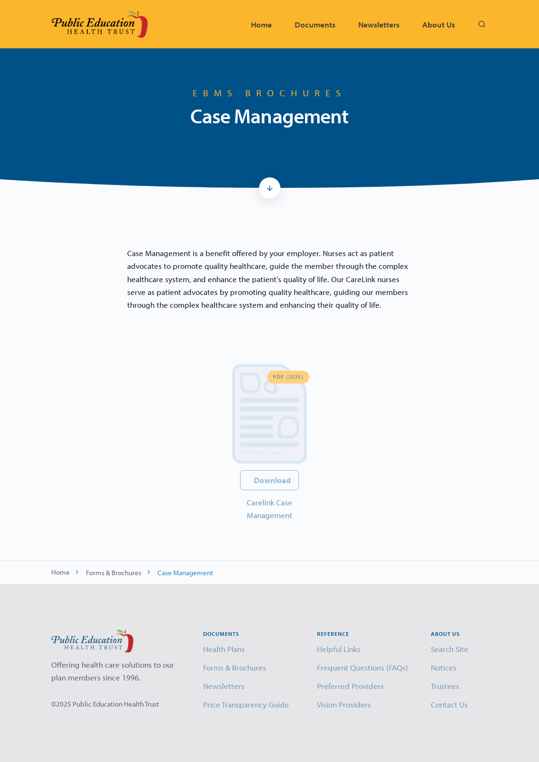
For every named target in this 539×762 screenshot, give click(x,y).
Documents (315, 24)
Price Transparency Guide (246, 704)
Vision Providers (344, 704)
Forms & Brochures (113, 572)
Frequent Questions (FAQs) (362, 667)
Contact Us (449, 704)
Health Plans (224, 649)
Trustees (445, 686)
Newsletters (379, 24)
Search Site (449, 649)
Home (261, 24)
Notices (443, 667)
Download (272, 492)
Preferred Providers (350, 686)
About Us (438, 24)
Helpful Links (339, 649)
